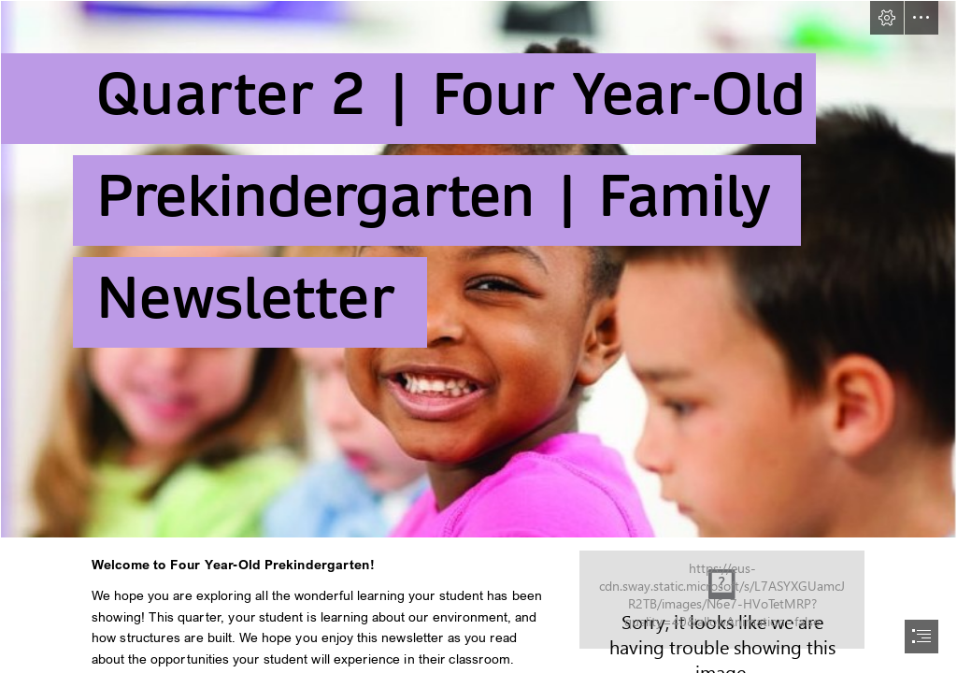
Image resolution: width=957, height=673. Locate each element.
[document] (478, 336)
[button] (887, 18)
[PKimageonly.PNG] (478, 269)
